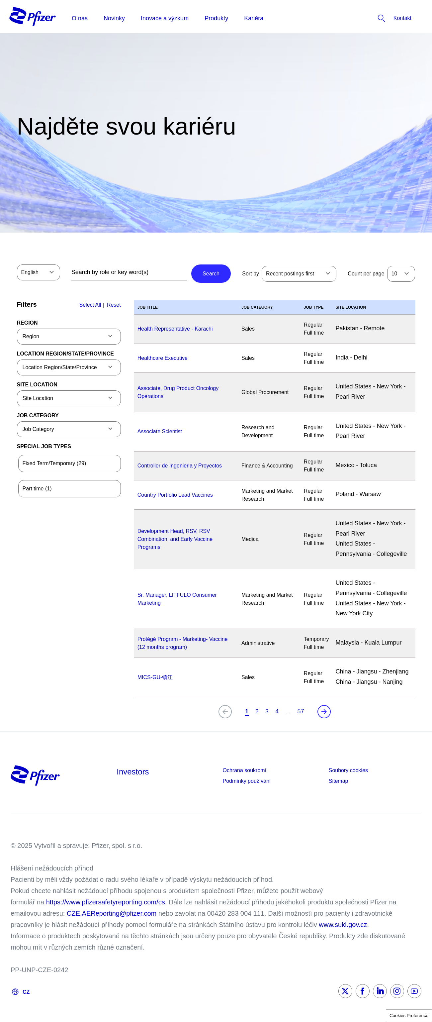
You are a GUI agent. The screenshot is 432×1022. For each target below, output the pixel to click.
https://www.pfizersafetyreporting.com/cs (105, 902)
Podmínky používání (247, 781)
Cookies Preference (408, 1015)
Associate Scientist (159, 431)
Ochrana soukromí (245, 770)
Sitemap (338, 781)
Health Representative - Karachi (175, 329)
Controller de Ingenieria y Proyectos (179, 465)
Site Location (37, 384)
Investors (133, 771)
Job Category (38, 415)
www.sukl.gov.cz (343, 924)
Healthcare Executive (162, 358)
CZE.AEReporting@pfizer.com (111, 913)
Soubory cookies (348, 770)
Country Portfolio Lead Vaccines (175, 495)
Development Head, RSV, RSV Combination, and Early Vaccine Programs (175, 539)
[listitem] (384, 18)
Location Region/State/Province (65, 354)
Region (27, 323)
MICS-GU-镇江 (155, 677)
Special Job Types (44, 446)
